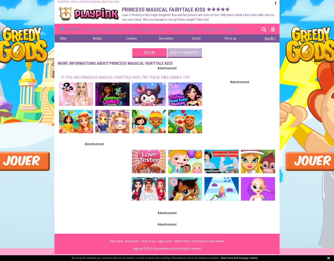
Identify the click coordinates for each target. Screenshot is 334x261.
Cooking (91, 29)
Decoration (144, 29)
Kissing (228, 29)
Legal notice (165, 241)
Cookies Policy (182, 241)
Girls (74, 1)
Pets (161, 29)
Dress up (124, 29)
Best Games (132, 241)
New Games (116, 241)
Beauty (107, 29)
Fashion (174, 29)
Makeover (192, 29)
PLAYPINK (63, 1)
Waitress (211, 29)
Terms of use (148, 241)
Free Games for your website (208, 241)
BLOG (75, 29)
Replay (150, 53)
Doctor (196, 38)
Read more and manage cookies (239, 258)
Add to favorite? (184, 53)
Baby (63, 38)
